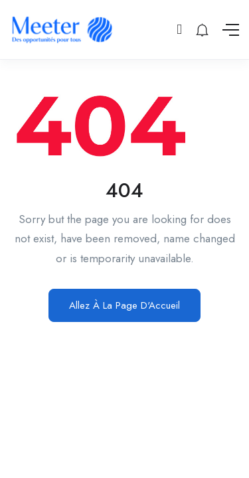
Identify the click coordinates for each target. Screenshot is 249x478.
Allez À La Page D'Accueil (124, 305)
